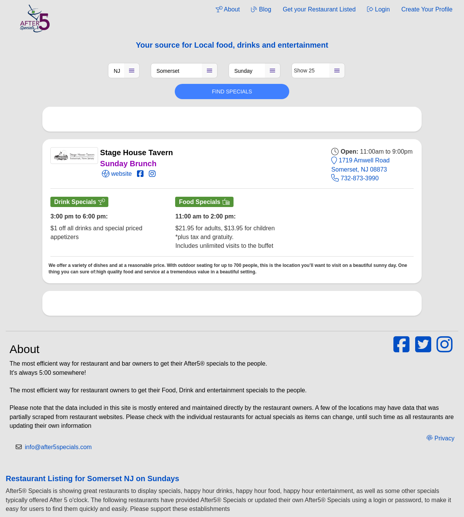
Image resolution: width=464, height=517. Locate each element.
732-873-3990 (355, 178)
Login (378, 9)
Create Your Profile (427, 9)
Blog (261, 9)
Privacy (440, 438)
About (228, 9)
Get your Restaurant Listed (319, 9)
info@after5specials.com (58, 447)
